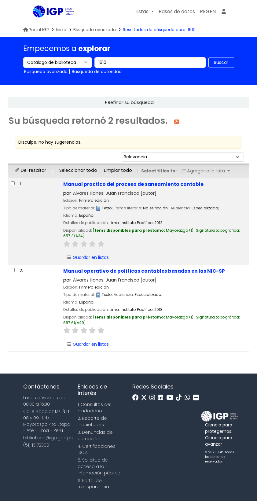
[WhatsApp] (189, 398)
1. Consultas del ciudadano (94, 407)
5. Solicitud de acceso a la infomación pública (99, 466)
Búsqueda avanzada (94, 30)
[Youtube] (171, 398)
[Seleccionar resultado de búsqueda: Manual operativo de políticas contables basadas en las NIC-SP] (13, 270)
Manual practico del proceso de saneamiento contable (133, 184)
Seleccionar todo (78, 170)
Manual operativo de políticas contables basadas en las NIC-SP (144, 271)
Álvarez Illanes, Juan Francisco (114, 193)
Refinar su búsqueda (131, 102)
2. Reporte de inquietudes (92, 421)
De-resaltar (30, 170)
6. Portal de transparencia (93, 483)
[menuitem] (207, 11)
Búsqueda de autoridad (97, 71)
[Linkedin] (162, 398)
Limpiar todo (118, 170)
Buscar (221, 62)
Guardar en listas (87, 257)
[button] (144, 11)
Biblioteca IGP (48, 24)
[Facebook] (137, 398)
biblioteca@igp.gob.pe (48, 438)
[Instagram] (153, 398)
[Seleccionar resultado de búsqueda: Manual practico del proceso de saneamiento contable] (13, 183)
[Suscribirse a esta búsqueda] (177, 121)
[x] (145, 398)
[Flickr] (197, 398)
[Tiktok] (180, 398)
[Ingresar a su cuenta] (223, 11)
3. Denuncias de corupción (95, 435)
